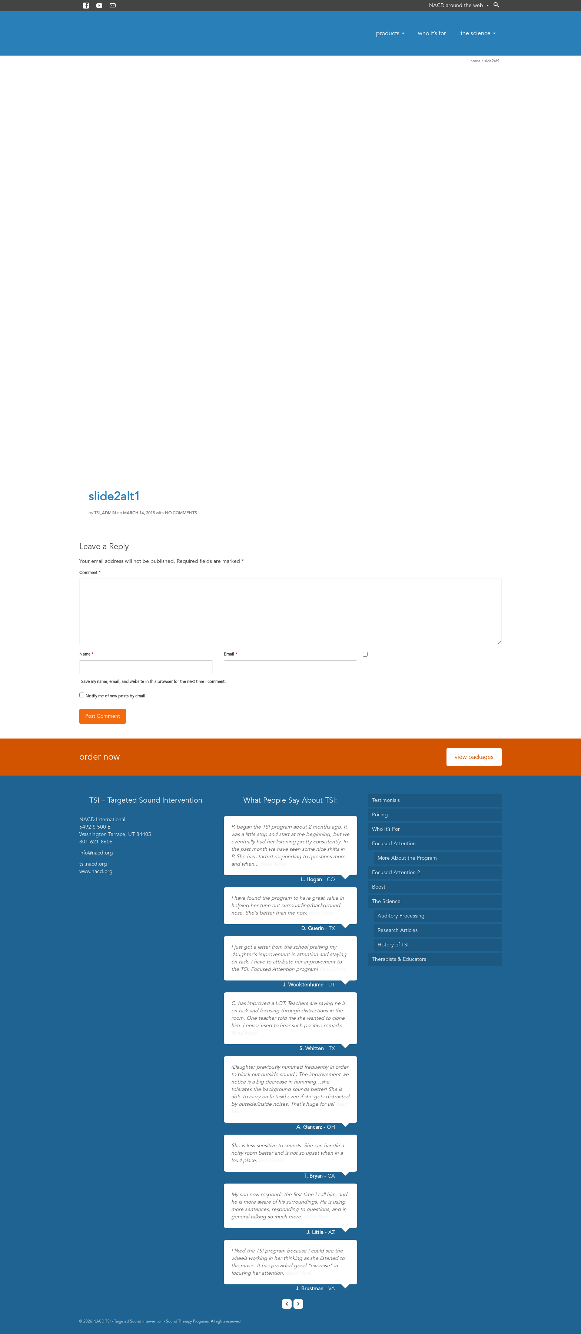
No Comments (181, 513)
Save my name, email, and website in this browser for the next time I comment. (153, 681)
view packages (474, 757)
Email (230, 654)
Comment (89, 572)
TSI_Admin (105, 513)
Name (86, 654)
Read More (273, 864)
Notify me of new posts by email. (116, 696)
